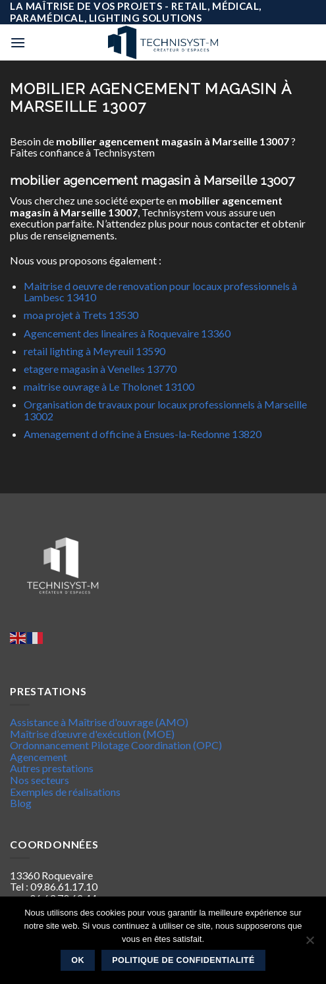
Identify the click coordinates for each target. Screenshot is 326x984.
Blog (21, 803)
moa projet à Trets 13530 (81, 314)
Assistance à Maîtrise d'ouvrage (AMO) (99, 722)
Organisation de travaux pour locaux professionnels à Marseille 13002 (165, 410)
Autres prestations (52, 768)
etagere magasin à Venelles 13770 (100, 368)
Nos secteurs (39, 780)
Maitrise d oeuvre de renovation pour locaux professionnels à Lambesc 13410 (160, 292)
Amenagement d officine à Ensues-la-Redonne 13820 (142, 434)
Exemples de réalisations (65, 791)
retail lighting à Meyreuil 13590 (94, 351)
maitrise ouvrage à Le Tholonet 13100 (109, 386)
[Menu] (18, 42)
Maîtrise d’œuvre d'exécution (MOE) (92, 733)
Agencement (38, 756)
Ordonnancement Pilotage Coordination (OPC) (116, 745)
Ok (77, 960)
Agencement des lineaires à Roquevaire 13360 (127, 333)
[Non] (309, 943)
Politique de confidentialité (183, 960)
